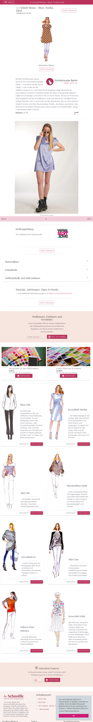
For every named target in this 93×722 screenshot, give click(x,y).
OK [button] (74, 715)
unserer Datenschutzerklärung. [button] (69, 711)
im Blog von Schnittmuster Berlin (59, 300)
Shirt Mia (41, 712)
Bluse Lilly (42, 709)
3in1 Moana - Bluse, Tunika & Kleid (52, 716)
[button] (46, 264)
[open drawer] (8, 2)
